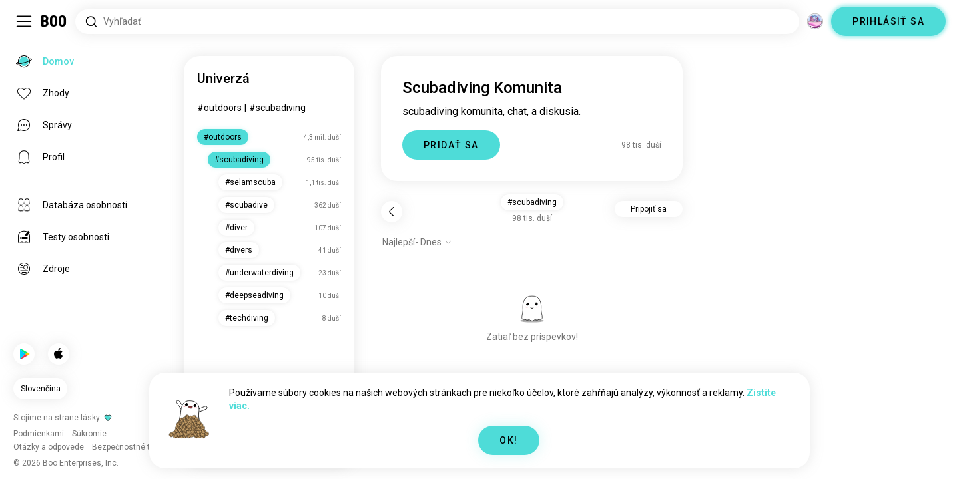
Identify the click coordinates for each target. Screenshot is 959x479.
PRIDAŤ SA (451, 145)
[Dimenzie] (815, 21)
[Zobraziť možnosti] (417, 242)
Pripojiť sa (649, 209)
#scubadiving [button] (532, 202)
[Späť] (391, 211)
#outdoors (219, 107)
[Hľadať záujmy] (437, 21)
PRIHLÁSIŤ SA (888, 21)
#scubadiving (277, 107)
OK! (508, 440)
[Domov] (54, 21)
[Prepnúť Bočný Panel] (24, 21)
